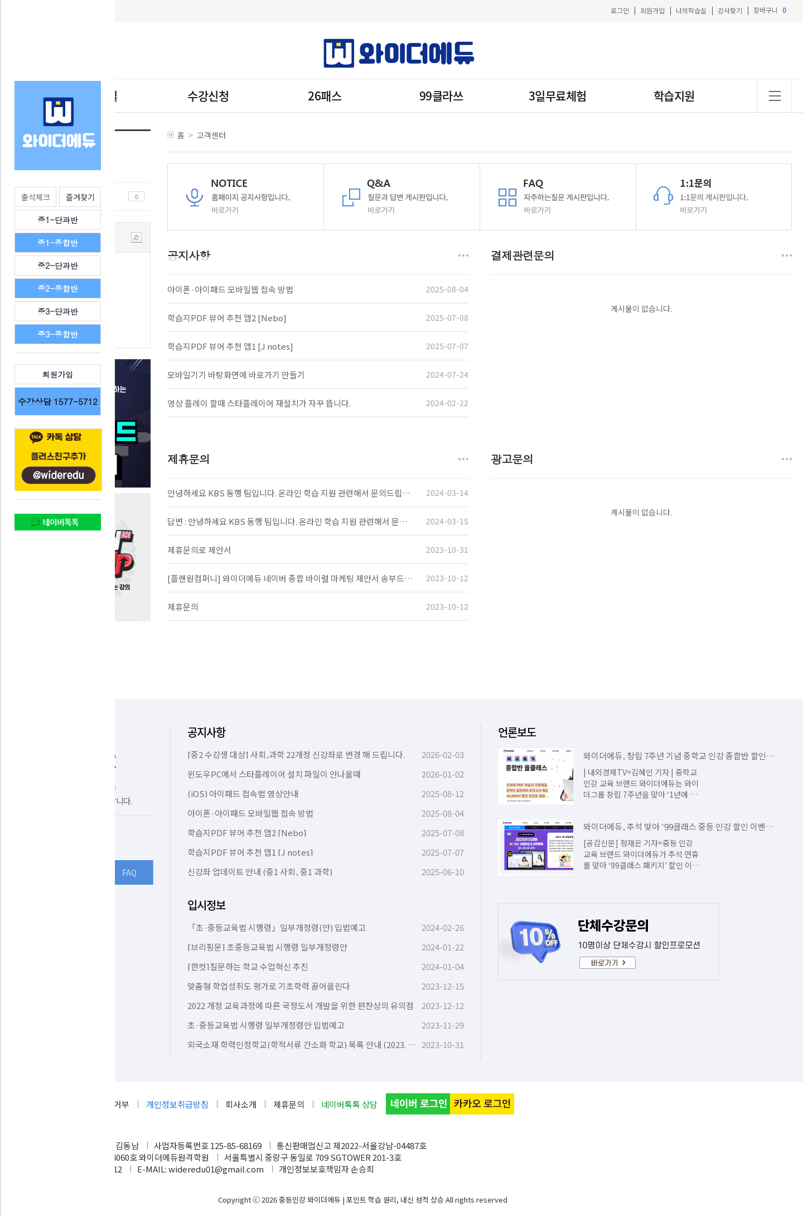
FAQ (129, 872)
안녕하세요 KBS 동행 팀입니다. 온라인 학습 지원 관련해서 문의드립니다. (293, 493)
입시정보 (206, 905)
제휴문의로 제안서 (199, 550)
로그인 (620, 10)
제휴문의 (183, 606)
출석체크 (35, 196)
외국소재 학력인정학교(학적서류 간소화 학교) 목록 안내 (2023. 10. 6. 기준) (316, 1044)
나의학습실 (691, 10)
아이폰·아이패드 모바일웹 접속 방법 (230, 289)
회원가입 (652, 10)
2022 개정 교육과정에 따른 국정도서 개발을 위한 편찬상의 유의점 (300, 1005)
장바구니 (769, 10)
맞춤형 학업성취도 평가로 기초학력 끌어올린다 (268, 986)
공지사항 (206, 732)
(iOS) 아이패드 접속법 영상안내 (242, 793)
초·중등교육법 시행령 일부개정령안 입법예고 (266, 1025)
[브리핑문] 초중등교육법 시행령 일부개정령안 (267, 947)
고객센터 (211, 135)
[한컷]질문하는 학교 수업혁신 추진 (247, 966)
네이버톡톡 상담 (349, 1104)
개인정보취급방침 (177, 1104)
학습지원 (674, 95)
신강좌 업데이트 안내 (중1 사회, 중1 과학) (259, 871)
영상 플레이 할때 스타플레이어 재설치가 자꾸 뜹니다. (259, 403)
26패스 (324, 95)
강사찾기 (730, 10)
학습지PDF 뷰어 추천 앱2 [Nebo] (227, 318)
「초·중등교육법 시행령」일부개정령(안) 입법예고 (276, 927)
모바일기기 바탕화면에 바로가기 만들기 (236, 374)
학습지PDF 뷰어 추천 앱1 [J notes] (230, 346)
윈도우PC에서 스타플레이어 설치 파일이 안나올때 (274, 774)
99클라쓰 (441, 95)
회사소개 (241, 1104)
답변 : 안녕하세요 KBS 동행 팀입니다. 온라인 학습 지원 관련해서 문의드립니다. (303, 521)
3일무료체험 (558, 95)
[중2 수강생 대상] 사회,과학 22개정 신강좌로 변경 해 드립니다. (296, 754)
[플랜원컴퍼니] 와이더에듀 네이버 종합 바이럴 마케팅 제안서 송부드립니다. (298, 578)
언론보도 (517, 732)
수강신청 (208, 95)
